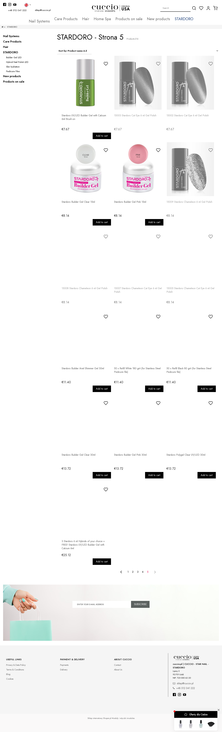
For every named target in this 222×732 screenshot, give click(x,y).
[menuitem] (54, 19)
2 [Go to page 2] (133, 572)
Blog (8, 674)
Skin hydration (13, 66)
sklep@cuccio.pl (43, 10)
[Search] (194, 8)
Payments (64, 665)
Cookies (9, 678)
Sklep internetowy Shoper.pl (99, 718)
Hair (5, 47)
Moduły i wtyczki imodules (123, 718)
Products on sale (13, 82)
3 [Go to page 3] (137, 572)
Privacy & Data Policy (16, 665)
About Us (118, 669)
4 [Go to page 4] (142, 572)
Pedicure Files (13, 71)
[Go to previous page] (121, 572)
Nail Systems (11, 36)
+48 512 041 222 (17, 10)
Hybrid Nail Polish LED (17, 62)
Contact (117, 665)
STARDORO (10, 52)
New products (12, 76)
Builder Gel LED (14, 57)
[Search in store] (175, 8)
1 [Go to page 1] (128, 572)
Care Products (12, 42)
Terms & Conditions (15, 669)
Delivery (63, 669)
